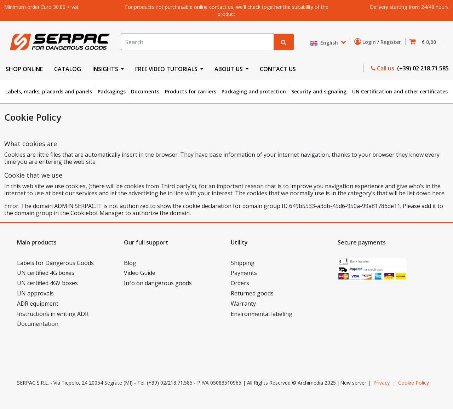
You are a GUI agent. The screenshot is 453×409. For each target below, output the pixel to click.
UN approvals (35, 293)
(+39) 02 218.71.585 (422, 68)
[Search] (197, 42)
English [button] (324, 43)
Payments (244, 273)
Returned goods (252, 293)
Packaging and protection (254, 91)
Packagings (112, 91)
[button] (425, 41)
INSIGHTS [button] (106, 69)
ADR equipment (37, 303)
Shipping (242, 263)
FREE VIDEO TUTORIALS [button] (167, 69)
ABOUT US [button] (229, 69)
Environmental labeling (261, 314)
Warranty (243, 303)
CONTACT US (278, 69)
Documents (145, 91)
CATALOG (67, 69)
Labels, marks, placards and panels (48, 91)
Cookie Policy (413, 382)
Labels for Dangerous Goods (55, 263)
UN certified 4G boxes (45, 273)
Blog (130, 263)
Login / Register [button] (379, 41)
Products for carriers (190, 91)
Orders (240, 283)
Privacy (381, 382)
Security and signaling (318, 91)
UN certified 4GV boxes (47, 283)
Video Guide (139, 273)
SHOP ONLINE (24, 69)
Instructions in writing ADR (52, 314)
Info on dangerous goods (158, 283)
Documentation (37, 324)
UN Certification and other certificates (400, 91)
